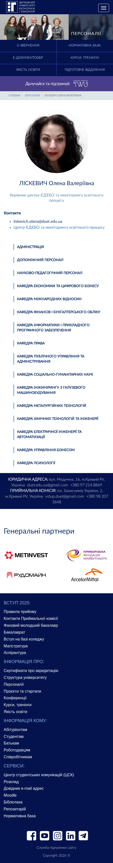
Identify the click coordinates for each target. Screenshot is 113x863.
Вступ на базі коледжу (24, 639)
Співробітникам (18, 757)
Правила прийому (20, 612)
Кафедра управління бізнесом (46, 450)
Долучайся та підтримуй (56, 84)
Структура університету (25, 677)
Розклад (11, 782)
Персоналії (32, 95)
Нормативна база (85, 45)
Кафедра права (31, 343)
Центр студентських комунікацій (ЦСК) (39, 775)
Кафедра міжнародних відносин (49, 299)
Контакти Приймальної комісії (31, 618)
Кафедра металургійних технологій (51, 406)
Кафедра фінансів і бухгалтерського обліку (58, 312)
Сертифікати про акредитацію (31, 671)
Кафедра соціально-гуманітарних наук (55, 374)
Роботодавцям (17, 750)
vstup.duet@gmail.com (64, 496)
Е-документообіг (28, 58)
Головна (14, 95)
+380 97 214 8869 (86, 485)
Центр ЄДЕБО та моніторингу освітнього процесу (59, 227)
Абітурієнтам (15, 730)
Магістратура (16, 646)
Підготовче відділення (85, 70)
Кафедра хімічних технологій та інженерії (57, 419)
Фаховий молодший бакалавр (31, 625)
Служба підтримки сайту (56, 847)
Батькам (11, 743)
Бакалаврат (14, 632)
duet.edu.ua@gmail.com (47, 485)
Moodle (10, 795)
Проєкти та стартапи (22, 691)
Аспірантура (15, 653)
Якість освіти (28, 70)
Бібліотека (13, 802)
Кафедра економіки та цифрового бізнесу (58, 286)
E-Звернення (28, 45)
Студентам (14, 736)
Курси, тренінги (85, 58)
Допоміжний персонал (40, 260)
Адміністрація (30, 247)
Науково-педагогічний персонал (49, 273)
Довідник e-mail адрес (24, 788)
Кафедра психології (36, 463)
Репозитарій (15, 809)
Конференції (15, 698)
